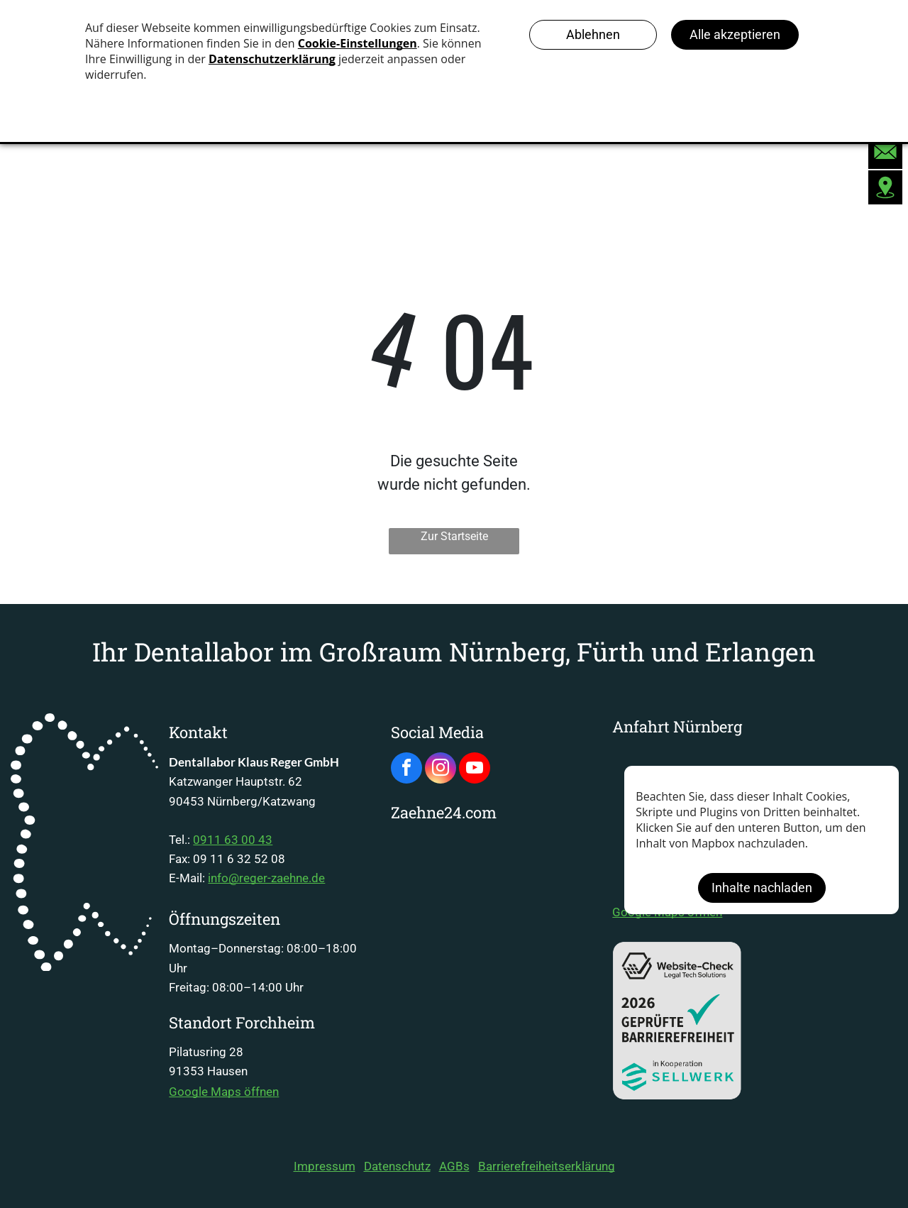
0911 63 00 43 (232, 840)
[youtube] (474, 769)
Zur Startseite (454, 536)
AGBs (454, 1166)
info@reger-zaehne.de (266, 878)
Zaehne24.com (444, 812)
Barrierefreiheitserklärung (546, 1166)
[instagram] (440, 769)
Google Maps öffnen (224, 1092)
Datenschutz (397, 1166)
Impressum (324, 1166)
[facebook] (406, 769)
